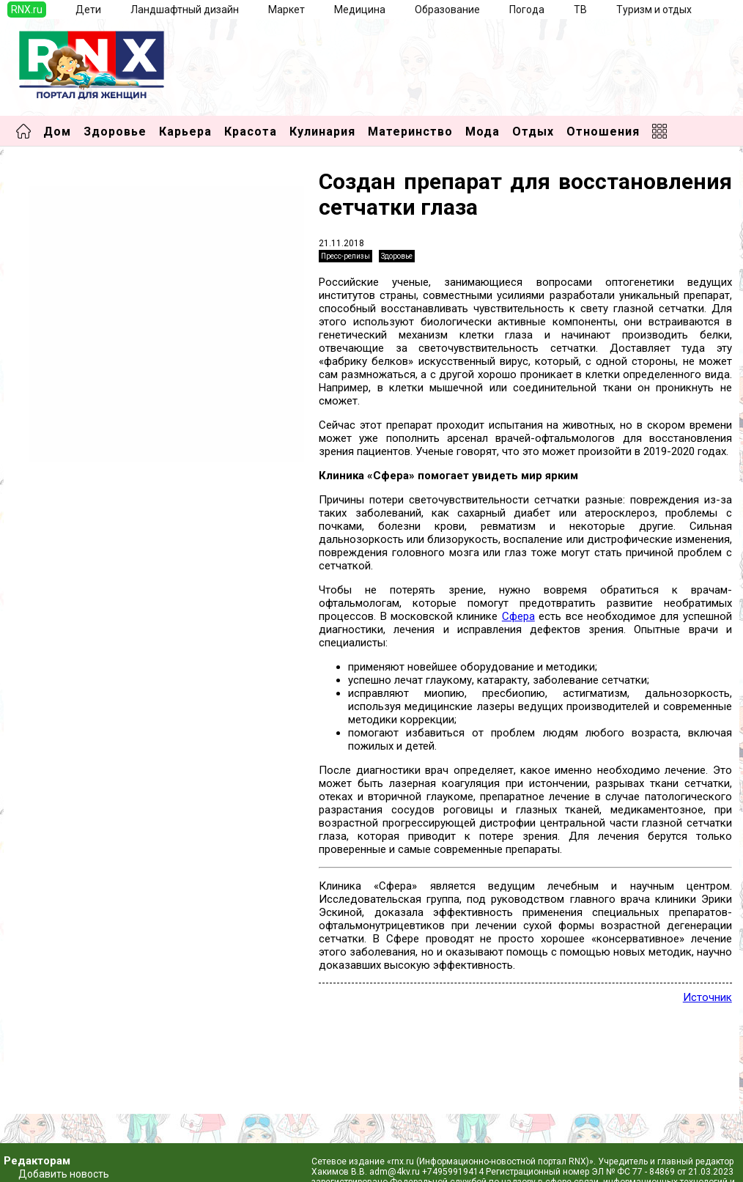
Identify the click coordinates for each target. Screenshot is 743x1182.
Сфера (518, 616)
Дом (57, 131)
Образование (447, 9)
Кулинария (322, 131)
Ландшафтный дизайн (184, 9)
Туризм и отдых (654, 9)
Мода (482, 131)
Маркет (286, 9)
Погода (526, 9)
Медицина (359, 9)
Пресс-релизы (345, 256)
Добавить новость (63, 1174)
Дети (88, 9)
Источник (707, 997)
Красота (250, 131)
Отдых (533, 131)
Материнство (410, 131)
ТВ (580, 9)
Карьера (185, 131)
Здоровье (115, 131)
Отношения (603, 131)
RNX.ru (26, 9)
